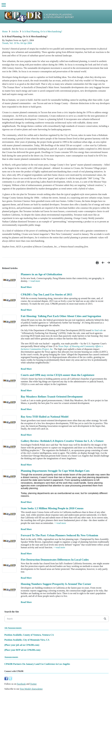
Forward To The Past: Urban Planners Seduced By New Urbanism (59, 535)
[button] (97, 262)
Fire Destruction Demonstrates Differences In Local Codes (55, 559)
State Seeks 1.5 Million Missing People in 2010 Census (52, 508)
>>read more (34, 281)
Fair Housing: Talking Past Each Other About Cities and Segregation (61, 316)
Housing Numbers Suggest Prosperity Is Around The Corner (56, 584)
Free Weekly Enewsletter (31, 689)
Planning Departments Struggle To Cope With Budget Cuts (55, 470)
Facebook (21, 684)
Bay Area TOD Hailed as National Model (44, 416)
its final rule (97, 330)
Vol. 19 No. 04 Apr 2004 (21, 43)
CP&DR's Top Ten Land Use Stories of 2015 (46, 294)
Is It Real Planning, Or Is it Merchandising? (42, 31)
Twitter (33, 684)
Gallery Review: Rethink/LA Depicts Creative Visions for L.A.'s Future (62, 441)
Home (5, 31)
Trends (5, 43)
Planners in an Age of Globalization (41, 274)
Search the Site (11, 611)
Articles (15, 31)
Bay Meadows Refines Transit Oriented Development (52, 396)
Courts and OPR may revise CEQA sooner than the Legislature (57, 375)
